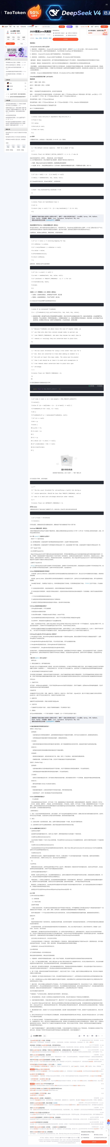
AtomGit (23, 26)
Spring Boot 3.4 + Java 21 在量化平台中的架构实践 (16, 133)
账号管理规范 (70, 1136)
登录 (77, 26)
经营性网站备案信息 (76, 1134)
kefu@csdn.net (73, 1132)
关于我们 (42, 1132)
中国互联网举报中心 (55, 1136)
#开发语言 (45, 38)
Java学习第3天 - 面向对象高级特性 (18, 94)
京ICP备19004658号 (55, 1134)
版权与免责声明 (76, 1136)
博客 (10, 26)
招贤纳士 (47, 1132)
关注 (45, 1030)
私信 (22, 43)
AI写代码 (92, 382)
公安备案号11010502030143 (44, 1134)
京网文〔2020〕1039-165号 (65, 1134)
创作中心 (97, 26)
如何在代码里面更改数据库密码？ (18, 96)
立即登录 (65, 39)
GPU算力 (30, 26)
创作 (104, 26)
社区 (18, 26)
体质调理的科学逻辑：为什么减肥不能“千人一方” (15, 118)
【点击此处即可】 (50, 219)
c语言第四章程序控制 (11, 115)
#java (37, 38)
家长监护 (41, 1136)
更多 (36, 26)
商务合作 (52, 1132)
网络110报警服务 (47, 1136)
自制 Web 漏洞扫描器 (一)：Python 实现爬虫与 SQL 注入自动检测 (16, 104)
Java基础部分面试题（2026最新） (15, 74)
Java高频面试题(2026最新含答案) (16, 71)
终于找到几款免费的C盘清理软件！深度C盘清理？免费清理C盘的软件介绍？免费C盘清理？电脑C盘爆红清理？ (15, 123)
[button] (5, 52)
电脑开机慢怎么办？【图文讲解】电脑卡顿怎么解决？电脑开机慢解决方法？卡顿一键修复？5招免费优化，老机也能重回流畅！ (16, 110)
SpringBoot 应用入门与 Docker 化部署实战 (16, 136)
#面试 (40, 38)
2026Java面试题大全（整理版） (16, 65)
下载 (14, 26)
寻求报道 (57, 1132)
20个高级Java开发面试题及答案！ (15, 68)
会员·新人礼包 (85, 26)
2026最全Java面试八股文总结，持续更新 (15, 139)
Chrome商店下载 (63, 1136)
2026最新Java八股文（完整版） (16, 62)
